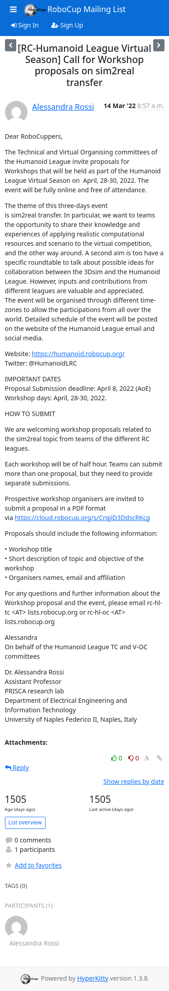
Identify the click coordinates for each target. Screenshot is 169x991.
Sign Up (67, 25)
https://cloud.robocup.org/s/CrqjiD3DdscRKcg (82, 517)
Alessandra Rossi (63, 106)
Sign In (25, 25)
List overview (25, 822)
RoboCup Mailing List (74, 10)
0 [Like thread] (117, 758)
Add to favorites (33, 865)
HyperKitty (92, 978)
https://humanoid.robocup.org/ (78, 353)
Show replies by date (133, 781)
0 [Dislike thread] (133, 758)
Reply (17, 767)
